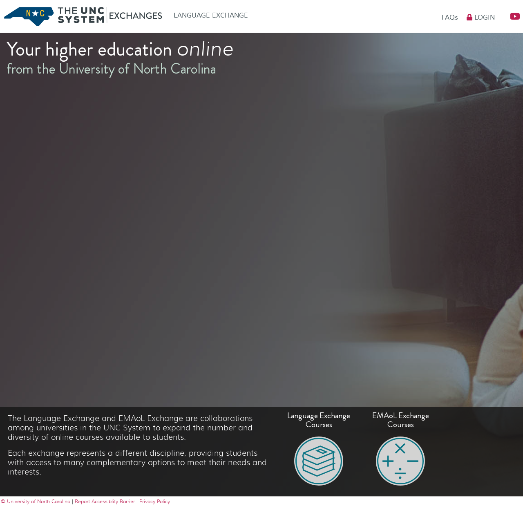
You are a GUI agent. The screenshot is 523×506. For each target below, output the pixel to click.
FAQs (451, 17)
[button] (511, 17)
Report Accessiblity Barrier (105, 501)
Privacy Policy (154, 501)
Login (481, 17)
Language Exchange (211, 15)
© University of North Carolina (36, 501)
